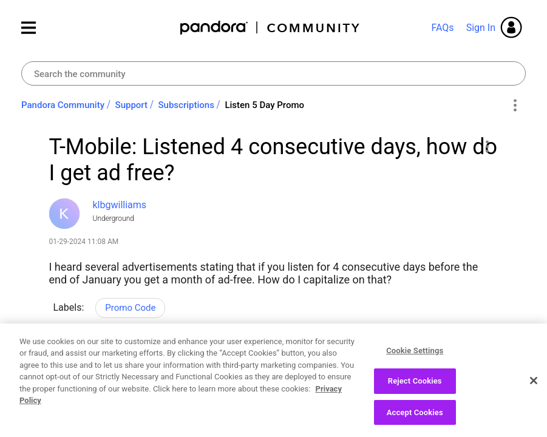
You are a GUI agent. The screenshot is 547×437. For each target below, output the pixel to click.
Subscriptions (186, 105)
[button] (487, 146)
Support (131, 105)
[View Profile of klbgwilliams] (120, 205)
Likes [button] (70, 360)
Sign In (480, 27)
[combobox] (273, 73)
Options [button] (514, 105)
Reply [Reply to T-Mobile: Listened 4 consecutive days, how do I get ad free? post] (162, 358)
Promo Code (130, 307)
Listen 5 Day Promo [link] (264, 105)
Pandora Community (270, 27)
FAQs (442, 27)
